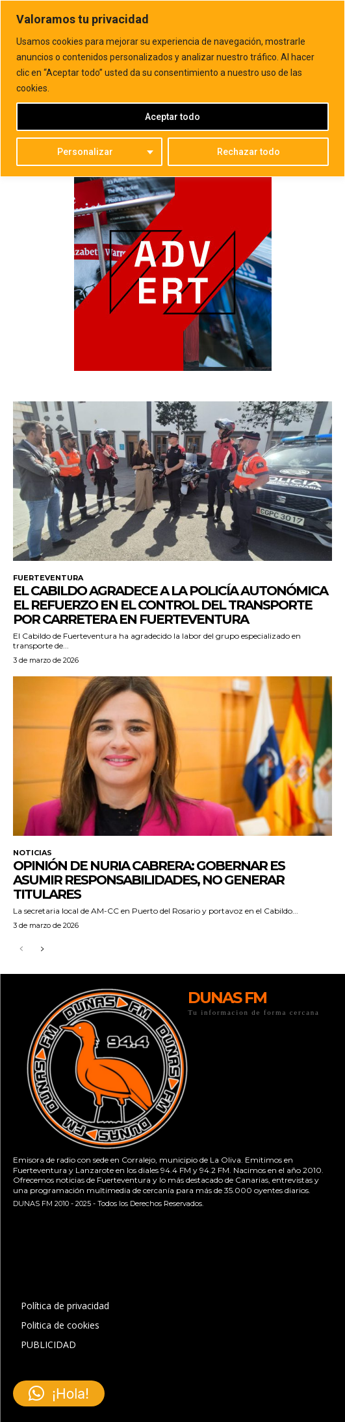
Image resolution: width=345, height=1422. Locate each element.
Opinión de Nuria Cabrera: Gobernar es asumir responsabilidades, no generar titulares (149, 880)
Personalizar (85, 152)
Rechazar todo (248, 152)
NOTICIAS (32, 853)
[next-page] (42, 950)
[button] (59, 1393)
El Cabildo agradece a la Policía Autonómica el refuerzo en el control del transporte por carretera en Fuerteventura (170, 605)
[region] (172, 88)
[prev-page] (21, 950)
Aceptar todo (172, 117)
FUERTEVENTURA (48, 578)
